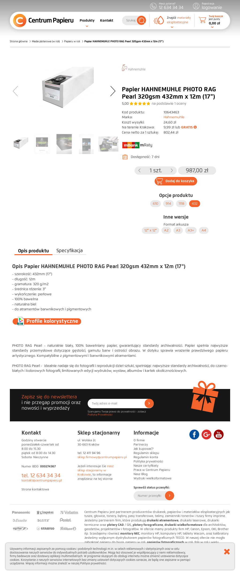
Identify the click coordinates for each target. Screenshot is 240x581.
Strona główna (18, 41)
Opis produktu (33, 251)
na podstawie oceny (169, 103)
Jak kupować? (144, 449)
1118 (181, 203)
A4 (204, 230)
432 (195, 203)
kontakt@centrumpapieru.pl (42, 480)
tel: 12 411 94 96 (89, 453)
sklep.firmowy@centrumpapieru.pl (102, 457)
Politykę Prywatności (100, 414)
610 (155, 203)
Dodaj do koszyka (179, 181)
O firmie (139, 440)
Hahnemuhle (174, 117)
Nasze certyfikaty (146, 466)
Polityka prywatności (148, 461)
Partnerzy (141, 444)
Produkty (87, 20)
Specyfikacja (69, 251)
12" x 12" (150, 230)
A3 (178, 230)
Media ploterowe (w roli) (46, 41)
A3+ (191, 230)
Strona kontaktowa (35, 489)
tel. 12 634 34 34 (41, 475)
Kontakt (106, 20)
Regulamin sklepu (146, 453)
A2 (166, 230)
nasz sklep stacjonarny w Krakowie (96, 470)
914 (168, 203)
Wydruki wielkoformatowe (153, 478)
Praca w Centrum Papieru (152, 470)
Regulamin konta (146, 457)
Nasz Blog (141, 474)
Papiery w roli (72, 41)
